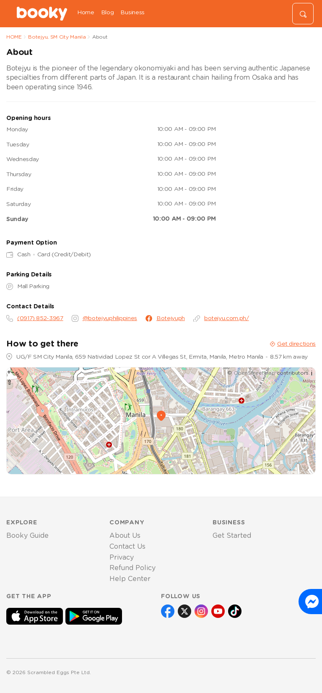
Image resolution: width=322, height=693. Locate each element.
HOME (14, 36)
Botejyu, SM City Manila (57, 36)
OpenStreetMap (254, 372)
